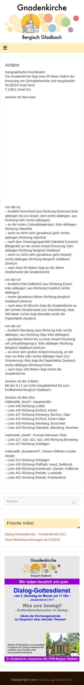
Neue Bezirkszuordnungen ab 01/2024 (32, 539)
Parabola (44, 680)
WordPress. (64, 680)
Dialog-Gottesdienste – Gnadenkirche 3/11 (35, 534)
